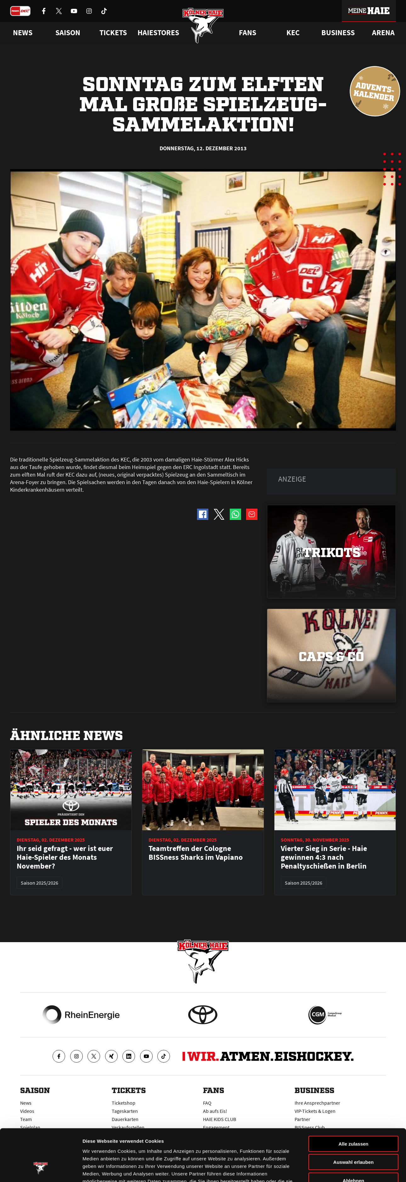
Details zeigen (335, 1169)
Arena (383, 32)
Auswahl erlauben (353, 1117)
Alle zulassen (353, 1099)
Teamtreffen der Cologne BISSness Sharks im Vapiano (196, 853)
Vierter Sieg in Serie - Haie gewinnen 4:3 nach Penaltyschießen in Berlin (324, 857)
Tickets (113, 32)
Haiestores (158, 32)
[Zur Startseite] (203, 26)
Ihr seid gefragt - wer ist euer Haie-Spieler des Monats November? (65, 857)
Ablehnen (353, 1136)
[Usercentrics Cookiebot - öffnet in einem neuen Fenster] (40, 1169)
